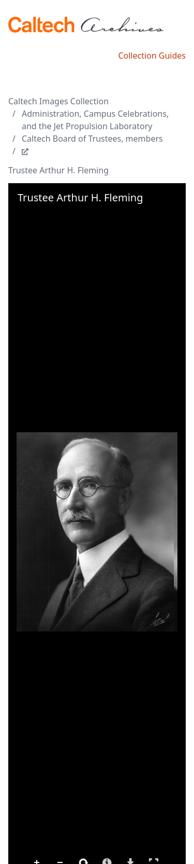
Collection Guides (152, 55)
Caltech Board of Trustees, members (92, 138)
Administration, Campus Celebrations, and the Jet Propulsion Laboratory (95, 120)
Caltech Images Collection (58, 101)
